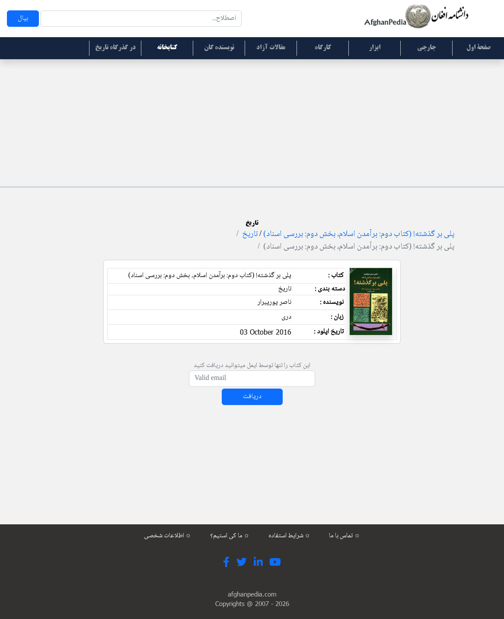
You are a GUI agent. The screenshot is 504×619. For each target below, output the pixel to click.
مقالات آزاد (270, 48)
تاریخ (250, 234)
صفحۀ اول (478, 48)
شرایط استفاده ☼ (289, 536)
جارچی (426, 48)
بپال (23, 18)
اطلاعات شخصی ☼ (167, 536)
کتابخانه (167, 48)
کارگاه (323, 48)
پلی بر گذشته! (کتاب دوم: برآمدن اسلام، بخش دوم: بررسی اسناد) (358, 234)
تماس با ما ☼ (344, 536)
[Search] (141, 18)
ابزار (374, 48)
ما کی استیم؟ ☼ (230, 536)
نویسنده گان (219, 48)
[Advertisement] (252, 121)
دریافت (252, 396)
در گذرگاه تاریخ (115, 48)
